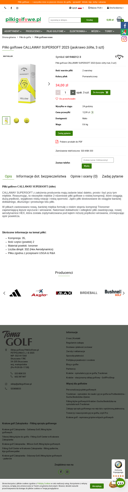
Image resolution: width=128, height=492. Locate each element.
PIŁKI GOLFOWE (56, 31)
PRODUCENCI (34, 31)
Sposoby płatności (75, 356)
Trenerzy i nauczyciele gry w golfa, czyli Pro (87, 413)
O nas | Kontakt (73, 338)
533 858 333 (20, 373)
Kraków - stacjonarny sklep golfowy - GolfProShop (90, 377)
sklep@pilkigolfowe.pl (21, 384)
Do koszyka (100, 92)
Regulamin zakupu (75, 343)
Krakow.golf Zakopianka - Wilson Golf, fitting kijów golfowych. (31, 444)
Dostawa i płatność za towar (79, 347)
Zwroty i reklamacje (75, 351)
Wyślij (86, 166)
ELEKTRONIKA (78, 31)
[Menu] (123, 461)
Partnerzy (70, 369)
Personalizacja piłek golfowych (81, 390)
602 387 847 (20, 377)
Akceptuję (97, 486)
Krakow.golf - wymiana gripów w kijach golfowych (89, 417)
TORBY (109, 31)
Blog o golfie (72, 364)
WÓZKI (96, 31)
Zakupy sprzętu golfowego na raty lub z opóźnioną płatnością (95, 408)
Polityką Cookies (44, 484)
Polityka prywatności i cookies (80, 360)
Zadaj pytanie (64, 133)
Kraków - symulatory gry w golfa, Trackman (86, 373)
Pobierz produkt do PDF (69, 141)
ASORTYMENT (13, 31)
